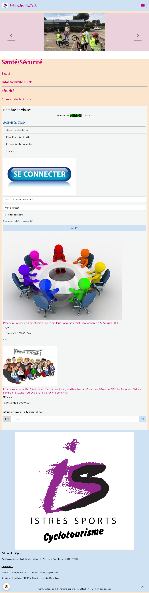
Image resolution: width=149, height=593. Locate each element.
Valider (74, 228)
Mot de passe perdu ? (25, 221)
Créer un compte (9, 221)
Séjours (10, 151)
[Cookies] (6, 586)
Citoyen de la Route (16, 99)
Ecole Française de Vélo (18, 137)
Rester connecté (15, 214)
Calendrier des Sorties (17, 130)
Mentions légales (46, 589)
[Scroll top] (143, 587)
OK (142, 419)
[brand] (20, 5)
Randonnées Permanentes (19, 144)
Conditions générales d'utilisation (73, 589)
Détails (6, 339)
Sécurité (8, 91)
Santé (6, 73)
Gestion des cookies (101, 589)
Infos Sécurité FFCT (17, 82)
